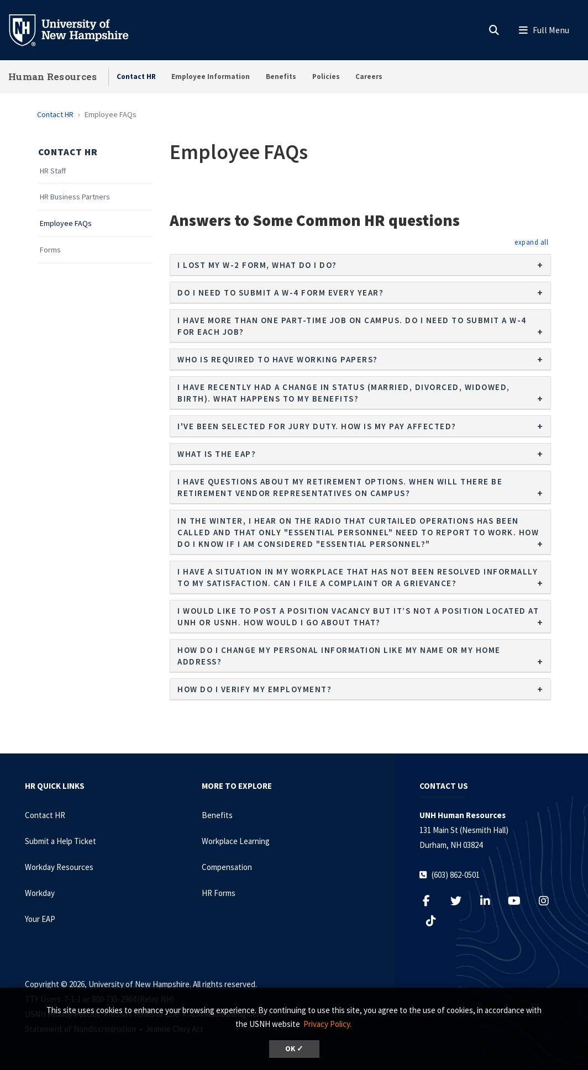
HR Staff (53, 171)
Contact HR (136, 76)
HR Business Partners (75, 197)
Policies (326, 76)
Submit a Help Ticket (60, 841)
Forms (50, 250)
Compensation (227, 867)
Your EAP (40, 919)
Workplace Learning (236, 841)
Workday (40, 893)
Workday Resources (59, 867)
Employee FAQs (66, 223)
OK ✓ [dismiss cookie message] (294, 1048)
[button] (531, 242)
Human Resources (52, 76)
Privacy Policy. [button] (327, 1024)
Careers (368, 76)
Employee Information (210, 76)
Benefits (281, 76)
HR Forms (218, 893)
